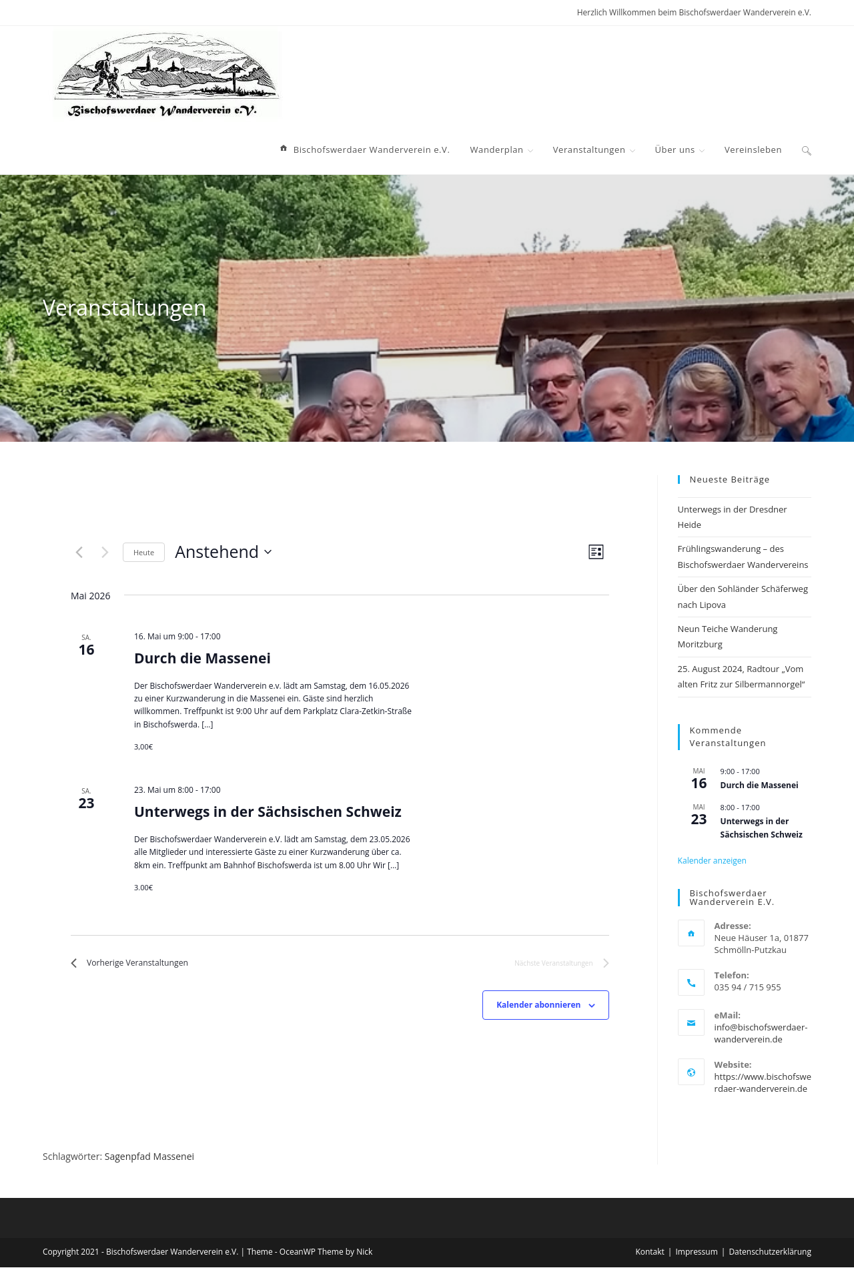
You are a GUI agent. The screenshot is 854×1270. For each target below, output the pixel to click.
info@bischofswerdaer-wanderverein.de (761, 1033)
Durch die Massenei (202, 658)
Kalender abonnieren (538, 1008)
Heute (143, 552)
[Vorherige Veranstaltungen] (79, 552)
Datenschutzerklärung (770, 1254)
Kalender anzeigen (712, 860)
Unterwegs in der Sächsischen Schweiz (268, 811)
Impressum (696, 1254)
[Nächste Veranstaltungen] (105, 552)
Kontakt (649, 1254)
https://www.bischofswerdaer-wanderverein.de (763, 1082)
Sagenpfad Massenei (149, 1159)
